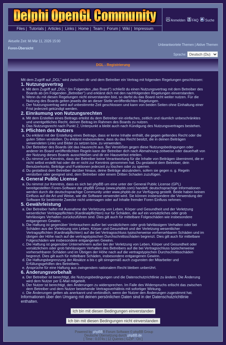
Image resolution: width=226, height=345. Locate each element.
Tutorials (36, 28)
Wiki (126, 28)
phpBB (98, 332)
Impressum (143, 28)
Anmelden (175, 20)
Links (69, 28)
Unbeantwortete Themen (176, 44)
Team (98, 28)
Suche (207, 20)
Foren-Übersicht (20, 48)
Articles (54, 28)
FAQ (193, 20)
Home (83, 28)
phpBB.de (134, 335)
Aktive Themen (207, 44)
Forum (112, 28)
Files (21, 28)
